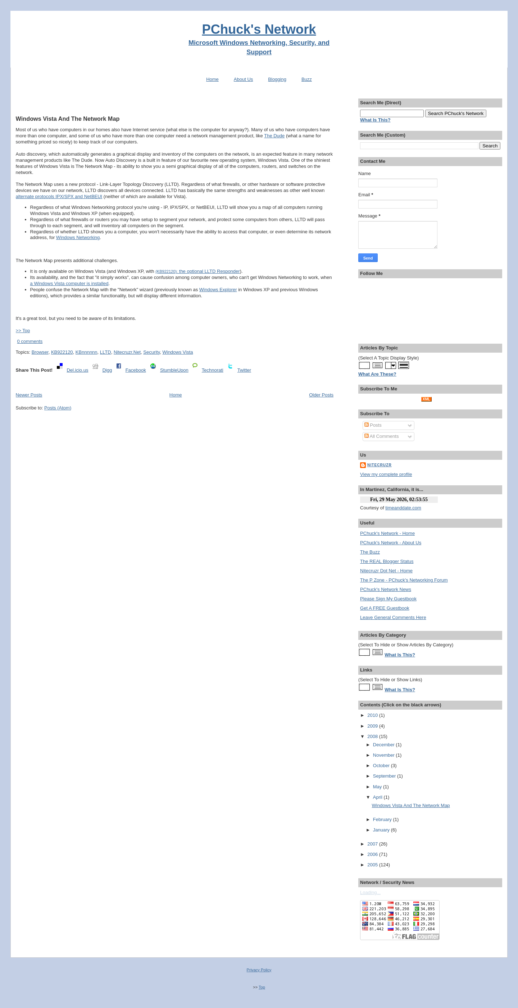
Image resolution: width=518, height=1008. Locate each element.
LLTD (105, 352)
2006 (373, 854)
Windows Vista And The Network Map (68, 118)
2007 (373, 844)
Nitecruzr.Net (127, 352)
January (382, 830)
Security (151, 352)
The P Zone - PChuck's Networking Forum (404, 580)
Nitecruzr (379, 465)
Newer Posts (29, 395)
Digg (107, 370)
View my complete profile (386, 474)
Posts (373, 425)
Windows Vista (177, 352)
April (378, 797)
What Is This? (400, 655)
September (385, 776)
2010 (373, 715)
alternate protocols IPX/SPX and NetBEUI (59, 196)
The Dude (274, 135)
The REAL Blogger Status (386, 561)
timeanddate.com (403, 507)
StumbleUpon (174, 370)
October (382, 765)
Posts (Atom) (57, 408)
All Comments (381, 436)
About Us (243, 79)
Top (262, 987)
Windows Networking (78, 237)
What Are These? (377, 374)
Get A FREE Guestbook (384, 608)
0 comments (29, 341)
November (384, 755)
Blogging (277, 79)
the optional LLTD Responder (197, 271)
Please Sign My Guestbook (388, 598)
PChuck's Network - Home (387, 533)
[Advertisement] (174, 102)
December (384, 744)
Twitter (244, 370)
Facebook (136, 370)
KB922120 (62, 352)
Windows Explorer (218, 289)
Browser (40, 352)
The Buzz (370, 552)
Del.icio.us (77, 370)
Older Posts (321, 395)
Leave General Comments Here (393, 617)
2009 (373, 726)
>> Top (23, 330)
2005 (373, 864)
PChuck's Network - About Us (390, 542)
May (378, 786)
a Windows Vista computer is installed (69, 283)
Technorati (212, 370)
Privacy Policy (259, 970)
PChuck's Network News (385, 589)
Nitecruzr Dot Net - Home (386, 570)
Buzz (306, 79)
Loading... (370, 892)
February (383, 819)
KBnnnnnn (86, 352)
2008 (373, 736)
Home (212, 79)
